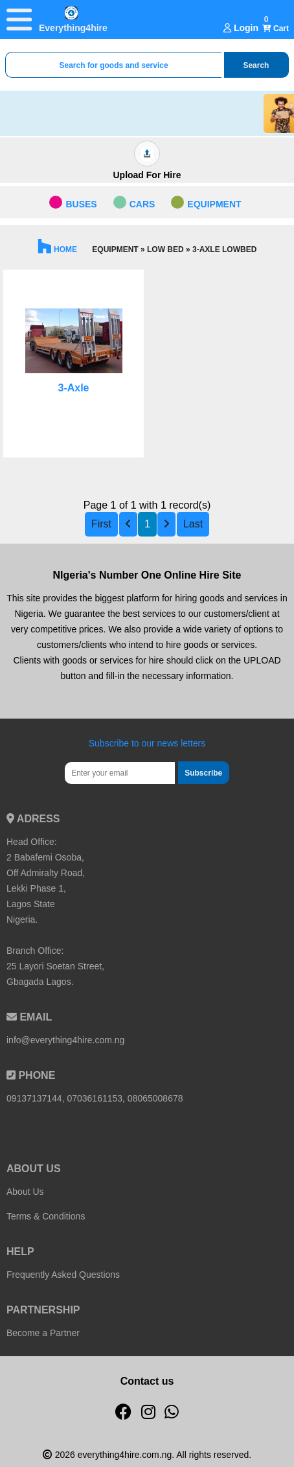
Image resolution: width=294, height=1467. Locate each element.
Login (240, 28)
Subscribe (203, 773)
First (101, 523)
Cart (275, 28)
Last (193, 523)
